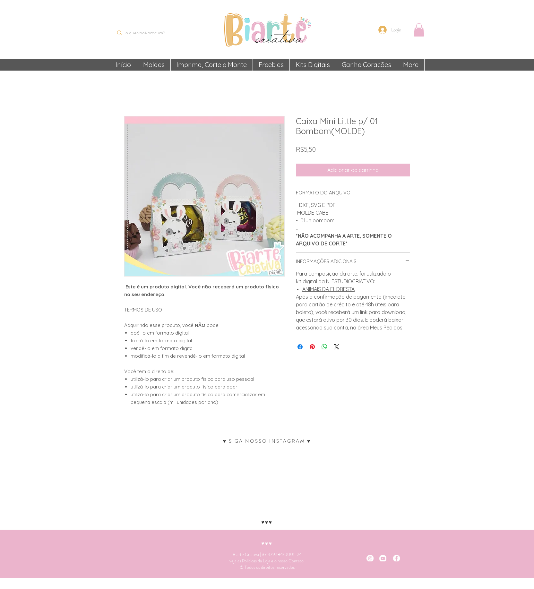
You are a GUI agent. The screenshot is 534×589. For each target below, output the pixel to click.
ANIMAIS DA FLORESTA (328, 289)
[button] (419, 30)
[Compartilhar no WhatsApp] (324, 347)
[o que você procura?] (149, 33)
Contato (296, 561)
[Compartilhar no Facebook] (300, 347)
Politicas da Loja (256, 561)
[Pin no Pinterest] (312, 347)
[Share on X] (336, 347)
